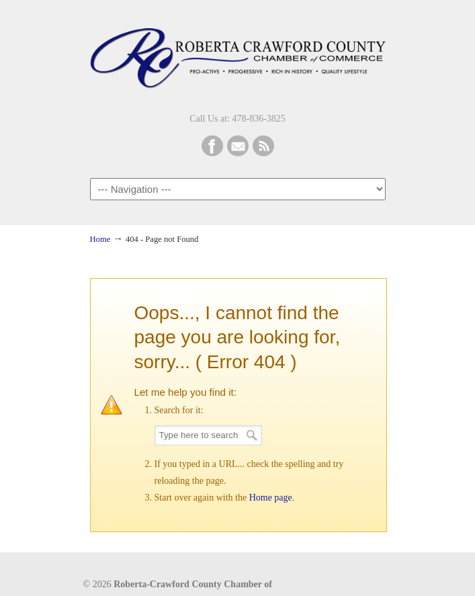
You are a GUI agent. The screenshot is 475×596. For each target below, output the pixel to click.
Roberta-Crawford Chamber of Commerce (238, 54)
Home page (270, 498)
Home (100, 239)
